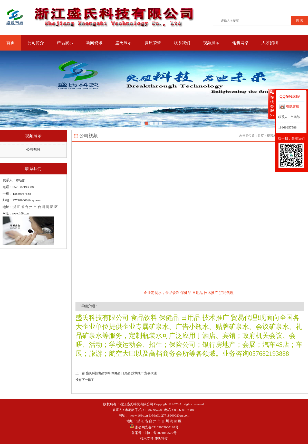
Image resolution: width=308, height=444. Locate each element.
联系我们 (182, 43)
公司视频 (33, 149)
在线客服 (289, 106)
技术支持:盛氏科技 (154, 438)
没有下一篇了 (84, 380)
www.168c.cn (139, 415)
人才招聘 (270, 43)
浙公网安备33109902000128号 (154, 427)
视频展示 (211, 43)
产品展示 (65, 43)
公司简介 (35, 43)
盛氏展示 (123, 43)
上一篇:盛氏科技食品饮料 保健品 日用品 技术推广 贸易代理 (116, 373)
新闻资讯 (94, 43)
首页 (10, 43)
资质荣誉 (153, 43)
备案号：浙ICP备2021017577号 (154, 433)
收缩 (271, 104)
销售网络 (240, 43)
